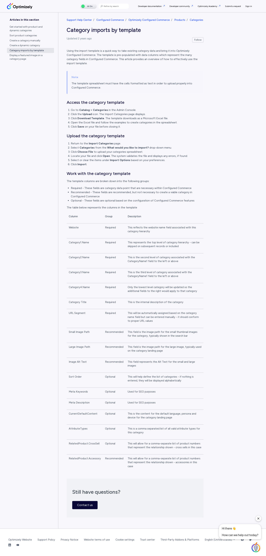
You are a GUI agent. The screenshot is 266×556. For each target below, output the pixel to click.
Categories (196, 20)
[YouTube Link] (18, 545)
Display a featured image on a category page (26, 57)
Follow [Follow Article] (198, 39)
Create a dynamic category (25, 45)
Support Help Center (79, 20)
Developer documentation (150, 6)
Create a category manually (25, 40)
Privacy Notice (69, 539)
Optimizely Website (20, 539)
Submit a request (233, 6)
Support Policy (46, 539)
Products (179, 20)
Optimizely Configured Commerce (149, 20)
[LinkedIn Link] (10, 545)
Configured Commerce (110, 20)
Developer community (179, 6)
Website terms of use (97, 539)
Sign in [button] (248, 6)
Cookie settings (124, 539)
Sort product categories (23, 35)
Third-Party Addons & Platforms (179, 539)
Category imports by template (27, 50)
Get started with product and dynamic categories (26, 28)
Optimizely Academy (208, 6)
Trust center (147, 539)
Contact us (85, 505)
